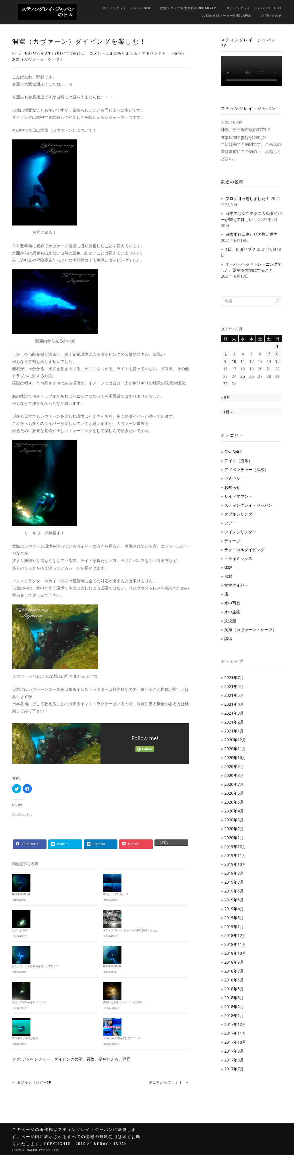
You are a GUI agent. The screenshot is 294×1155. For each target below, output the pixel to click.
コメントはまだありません (114, 53)
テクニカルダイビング (244, 549)
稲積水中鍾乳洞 (21, 894)
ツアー (230, 523)
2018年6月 (234, 980)
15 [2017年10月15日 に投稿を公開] (277, 361)
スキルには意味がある (25, 1038)
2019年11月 (235, 855)
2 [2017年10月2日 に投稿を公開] (225, 354)
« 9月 (225, 397)
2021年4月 (234, 704)
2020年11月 (235, 748)
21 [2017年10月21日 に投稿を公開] (268, 369)
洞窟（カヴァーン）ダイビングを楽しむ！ (79, 41)
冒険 (90, 1059)
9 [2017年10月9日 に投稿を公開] (225, 361)
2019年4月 (234, 908)
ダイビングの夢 (68, 1059)
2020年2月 (234, 828)
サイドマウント (238, 496)
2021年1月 (234, 731)
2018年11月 (235, 944)
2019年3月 (234, 917)
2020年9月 (234, 766)
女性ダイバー (236, 585)
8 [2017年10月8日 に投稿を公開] (277, 354)
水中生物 (232, 612)
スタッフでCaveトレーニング (29, 1002)
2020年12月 (235, 739)
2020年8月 (234, 775)
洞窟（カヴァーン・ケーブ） (38, 59)
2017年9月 (234, 1051)
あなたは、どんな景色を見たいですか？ (35, 966)
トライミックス (238, 558)
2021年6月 (234, 686)
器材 (228, 576)
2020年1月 (234, 837)
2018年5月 (234, 988)
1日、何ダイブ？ (240, 249)
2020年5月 (234, 802)
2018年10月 (235, 953)
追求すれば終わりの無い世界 (251, 234)
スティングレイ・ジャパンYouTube (254, 8)
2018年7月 (234, 971)
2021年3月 (234, 713)
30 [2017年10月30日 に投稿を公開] (225, 383)
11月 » (227, 412)
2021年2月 (234, 722)
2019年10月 (235, 864)
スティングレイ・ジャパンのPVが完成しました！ (131, 930)
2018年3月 (234, 997)
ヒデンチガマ (20, 930)
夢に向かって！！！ (169, 1082)
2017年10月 (235, 1042)
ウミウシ (232, 478)
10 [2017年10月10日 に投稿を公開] (234, 361)
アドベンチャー (36, 1059)
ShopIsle (19, 1150)
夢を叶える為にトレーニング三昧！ (123, 1002)
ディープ (232, 540)
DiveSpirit (233, 451)
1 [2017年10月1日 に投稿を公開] (277, 346)
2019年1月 (234, 926)
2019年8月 (234, 873)
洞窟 (127, 1059)
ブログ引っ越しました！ (247, 198)
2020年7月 (234, 784)
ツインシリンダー (240, 531)
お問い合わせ (271, 16)
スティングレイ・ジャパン (248, 505)
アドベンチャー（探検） (164, 53)
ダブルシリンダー (240, 514)
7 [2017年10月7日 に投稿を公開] (269, 354)
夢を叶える (108, 1059)
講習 (228, 638)
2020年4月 (234, 811)
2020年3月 (234, 819)
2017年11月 (235, 1033)
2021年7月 (234, 677)
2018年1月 (234, 1015)
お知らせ (232, 487)
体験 (228, 567)
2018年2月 (234, 1006)
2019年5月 (234, 900)
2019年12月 (235, 846)
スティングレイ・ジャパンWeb (126, 8)
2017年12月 (235, 1024)
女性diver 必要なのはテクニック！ (123, 1038)
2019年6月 (234, 891)
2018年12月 (235, 935)
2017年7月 (234, 1069)
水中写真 (232, 603)
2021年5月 (234, 695)
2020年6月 (234, 793)
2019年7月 (234, 882)
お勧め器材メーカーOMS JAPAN (227, 16)
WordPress (51, 1150)
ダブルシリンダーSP (31, 1082)
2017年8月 (234, 1060)
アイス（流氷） (238, 460)
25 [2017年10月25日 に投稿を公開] (242, 376)
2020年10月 (235, 757)
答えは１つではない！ (116, 894)
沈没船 (230, 620)
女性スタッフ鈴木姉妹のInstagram (188, 8)
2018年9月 (234, 962)
